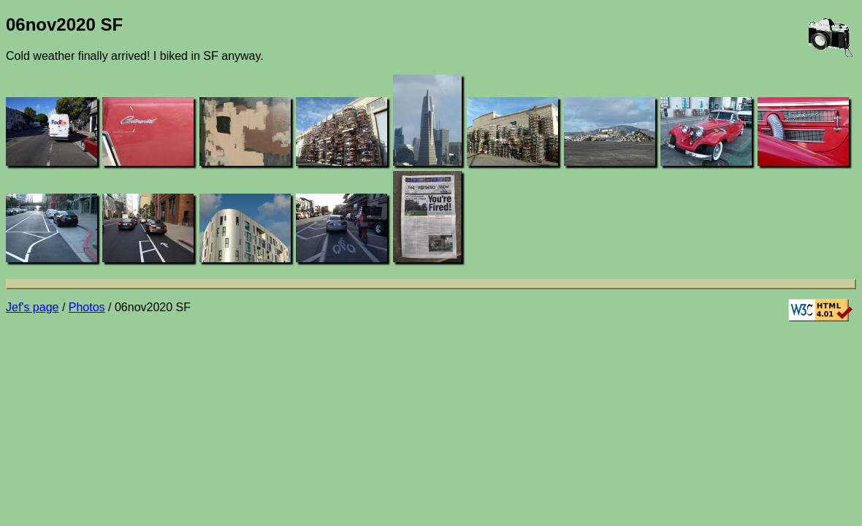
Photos (87, 307)
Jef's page (32, 307)
